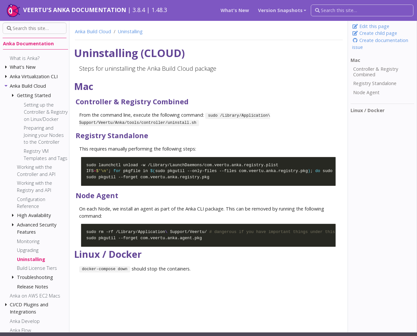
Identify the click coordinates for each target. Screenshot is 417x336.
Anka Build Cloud (93, 31)
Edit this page (370, 26)
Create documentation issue (380, 44)
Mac (355, 60)
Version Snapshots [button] (280, 10)
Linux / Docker (367, 110)
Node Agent (366, 92)
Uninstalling (130, 31)
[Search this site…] (362, 10)
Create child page (374, 33)
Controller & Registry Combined (375, 72)
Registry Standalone (374, 83)
